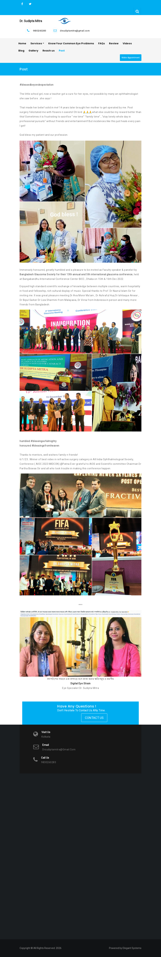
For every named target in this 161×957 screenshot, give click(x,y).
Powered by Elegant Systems (125, 948)
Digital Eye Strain (81, 683)
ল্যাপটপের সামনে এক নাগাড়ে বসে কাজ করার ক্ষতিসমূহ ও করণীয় (80, 679)
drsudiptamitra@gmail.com (75, 30)
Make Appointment (131, 57)
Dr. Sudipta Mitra (31, 21)
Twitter (29, 4)
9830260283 (39, 30)
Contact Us (94, 718)
